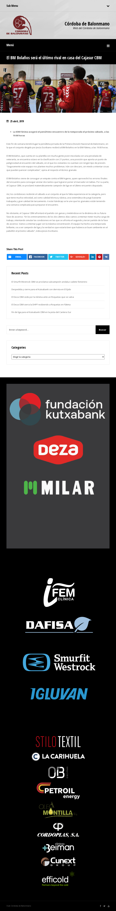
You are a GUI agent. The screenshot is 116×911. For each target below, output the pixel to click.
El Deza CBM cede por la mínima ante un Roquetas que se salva (42, 296)
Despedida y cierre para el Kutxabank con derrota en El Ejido (41, 289)
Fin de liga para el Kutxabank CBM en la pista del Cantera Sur (41, 312)
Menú (10, 45)
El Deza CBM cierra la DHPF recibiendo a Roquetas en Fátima (41, 304)
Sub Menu (12, 6)
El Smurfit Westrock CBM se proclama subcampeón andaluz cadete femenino (49, 281)
